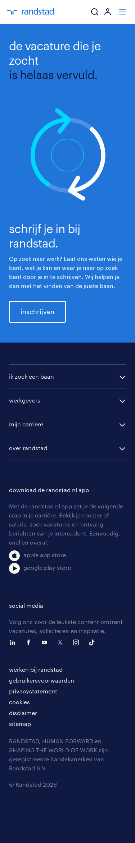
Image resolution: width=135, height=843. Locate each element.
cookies (19, 701)
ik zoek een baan (31, 376)
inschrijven (37, 311)
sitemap (20, 723)
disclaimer (23, 712)
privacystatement (33, 691)
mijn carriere (26, 424)
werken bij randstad (36, 669)
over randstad (28, 447)
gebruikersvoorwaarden (41, 680)
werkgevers (24, 400)
